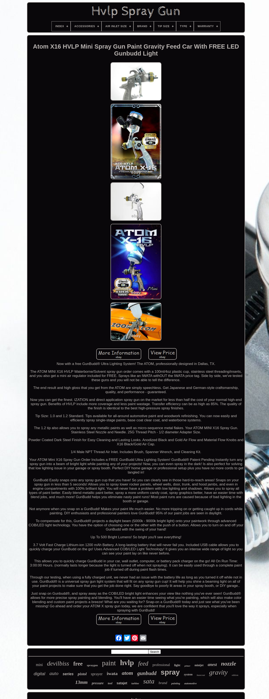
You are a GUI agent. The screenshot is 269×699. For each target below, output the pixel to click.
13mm (81, 682)
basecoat (201, 675)
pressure (98, 683)
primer (187, 666)
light (177, 665)
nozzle (228, 663)
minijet (199, 665)
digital (39, 673)
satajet (122, 683)
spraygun (92, 665)
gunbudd (147, 673)
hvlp (127, 663)
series (68, 674)
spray (170, 672)
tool (110, 683)
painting (175, 683)
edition (235, 675)
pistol (82, 674)
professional (161, 665)
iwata (112, 673)
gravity (218, 672)
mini (39, 665)
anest (212, 664)
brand (163, 683)
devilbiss (58, 663)
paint (109, 663)
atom (127, 673)
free (78, 664)
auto (53, 673)
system (188, 674)
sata (148, 681)
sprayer (97, 674)
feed (143, 663)
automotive (190, 683)
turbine (135, 683)
